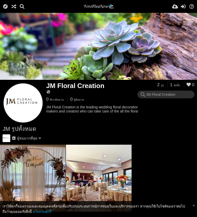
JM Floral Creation (75, 86)
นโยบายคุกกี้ (42, 212)
